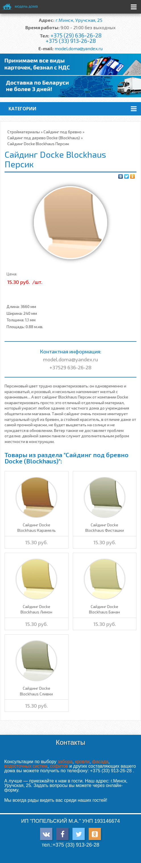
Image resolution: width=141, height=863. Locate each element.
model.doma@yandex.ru (79, 48)
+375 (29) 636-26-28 (75, 35)
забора (65, 761)
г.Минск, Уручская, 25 (78, 20)
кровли (82, 761)
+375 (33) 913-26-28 (70, 40)
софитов (59, 766)
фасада (100, 761)
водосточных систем (25, 766)
